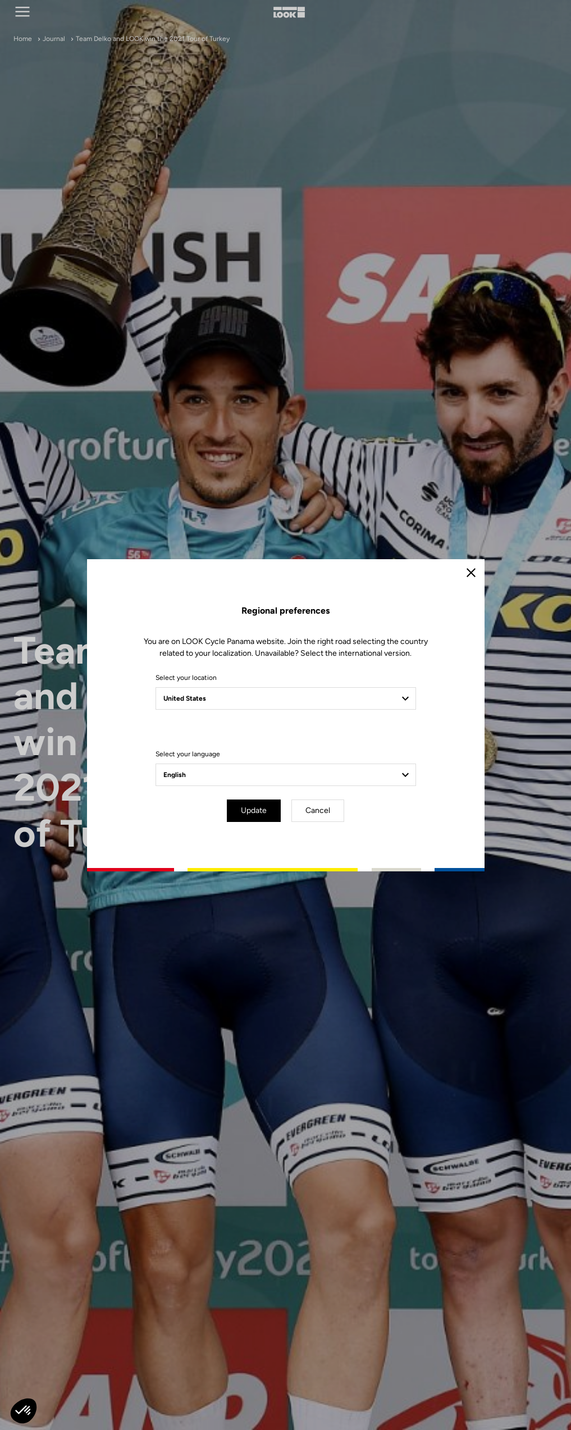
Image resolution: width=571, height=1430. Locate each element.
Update (254, 810)
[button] (23, 1410)
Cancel (317, 810)
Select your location (186, 678)
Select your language (188, 754)
